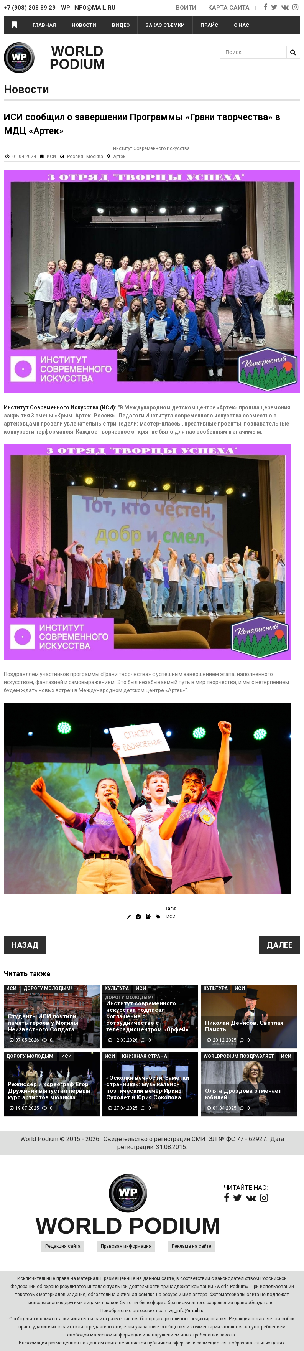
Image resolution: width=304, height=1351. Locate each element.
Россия (75, 156)
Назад (25, 945)
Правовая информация (126, 1246)
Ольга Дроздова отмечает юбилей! (243, 1094)
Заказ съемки (165, 25)
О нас (241, 25)
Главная (44, 25)
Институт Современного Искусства (151, 148)
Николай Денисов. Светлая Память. (244, 1026)
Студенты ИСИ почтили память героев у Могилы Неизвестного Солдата (43, 1023)
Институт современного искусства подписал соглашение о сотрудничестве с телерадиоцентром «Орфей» (147, 1016)
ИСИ (51, 156)
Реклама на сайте (191, 1246)
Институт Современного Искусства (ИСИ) (59, 407)
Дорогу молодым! (47, 988)
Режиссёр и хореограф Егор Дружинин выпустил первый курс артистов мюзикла (49, 1091)
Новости (84, 25)
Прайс (209, 25)
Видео (121, 25)
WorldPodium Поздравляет (239, 1056)
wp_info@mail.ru (186, 1310)
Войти (186, 7)
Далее (279, 945)
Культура (117, 988)
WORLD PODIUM (77, 57)
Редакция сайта (63, 1246)
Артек (119, 156)
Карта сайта (229, 7)
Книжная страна (144, 1056)
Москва (94, 156)
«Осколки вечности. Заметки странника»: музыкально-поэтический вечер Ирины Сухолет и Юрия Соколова (147, 1088)
